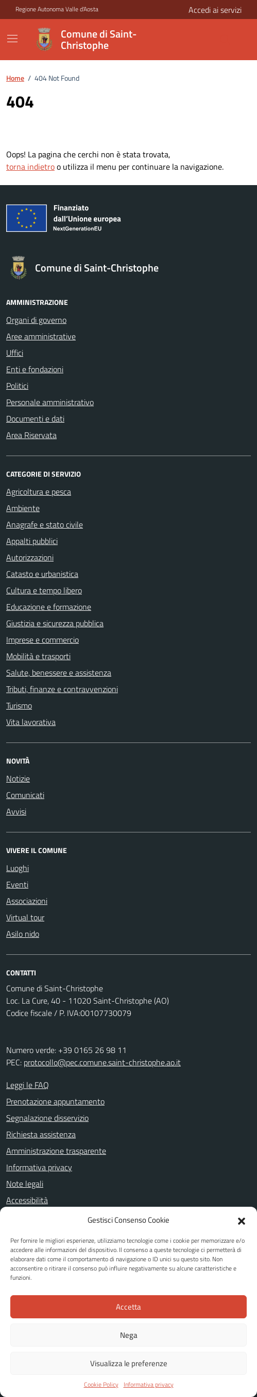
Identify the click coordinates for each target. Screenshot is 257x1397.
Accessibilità (27, 1200)
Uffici (14, 353)
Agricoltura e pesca (38, 491)
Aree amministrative (41, 336)
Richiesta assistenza (41, 1134)
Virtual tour (25, 917)
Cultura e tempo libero (44, 590)
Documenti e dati (35, 418)
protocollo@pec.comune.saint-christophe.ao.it (102, 1062)
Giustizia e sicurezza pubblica (55, 623)
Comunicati (25, 795)
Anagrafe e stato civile (44, 524)
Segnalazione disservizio (47, 1118)
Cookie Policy (101, 1384)
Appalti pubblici (32, 541)
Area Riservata (31, 435)
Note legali (24, 1183)
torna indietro (30, 166)
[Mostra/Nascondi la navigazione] (12, 38)
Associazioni (26, 901)
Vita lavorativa (31, 722)
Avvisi (16, 811)
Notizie (18, 778)
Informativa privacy (149, 1384)
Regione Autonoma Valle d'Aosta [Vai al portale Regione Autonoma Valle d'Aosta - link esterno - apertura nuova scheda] (56, 9)
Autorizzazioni (30, 557)
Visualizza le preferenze (128, 1363)
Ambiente (23, 508)
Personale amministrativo (50, 402)
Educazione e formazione (48, 607)
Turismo (19, 705)
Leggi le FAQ (27, 1085)
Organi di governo (36, 320)
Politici (17, 385)
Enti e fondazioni (34, 369)
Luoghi (17, 868)
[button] (241, 1220)
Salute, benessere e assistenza (58, 672)
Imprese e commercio (42, 639)
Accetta (128, 1307)
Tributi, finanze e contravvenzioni (62, 689)
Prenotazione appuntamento (55, 1101)
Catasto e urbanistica (42, 574)
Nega (129, 1335)
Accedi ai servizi (215, 10)
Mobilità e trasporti (38, 656)
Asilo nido (22, 934)
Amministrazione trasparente (56, 1151)
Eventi (17, 884)
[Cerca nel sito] (200, 39)
